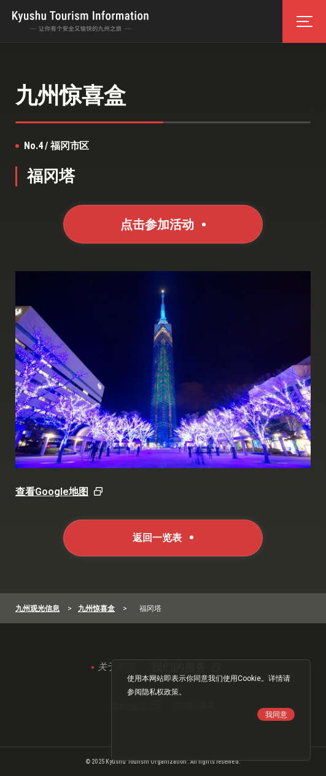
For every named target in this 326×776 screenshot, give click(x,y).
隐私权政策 (160, 692)
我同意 (276, 714)
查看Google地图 (51, 491)
